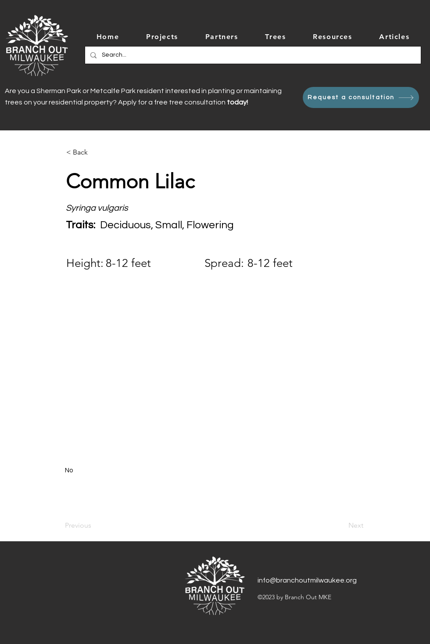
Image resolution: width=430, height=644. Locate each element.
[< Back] (95, 152)
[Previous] (94, 525)
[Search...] (252, 55)
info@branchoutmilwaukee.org (307, 580)
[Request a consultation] (361, 97)
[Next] (341, 525)
